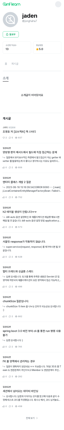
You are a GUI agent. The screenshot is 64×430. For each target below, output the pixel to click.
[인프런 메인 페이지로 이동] (20, 3)
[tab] (6, 78)
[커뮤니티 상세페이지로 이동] (32, 133)
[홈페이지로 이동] (6, 64)
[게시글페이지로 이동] (14, 64)
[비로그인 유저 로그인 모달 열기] (11, 34)
